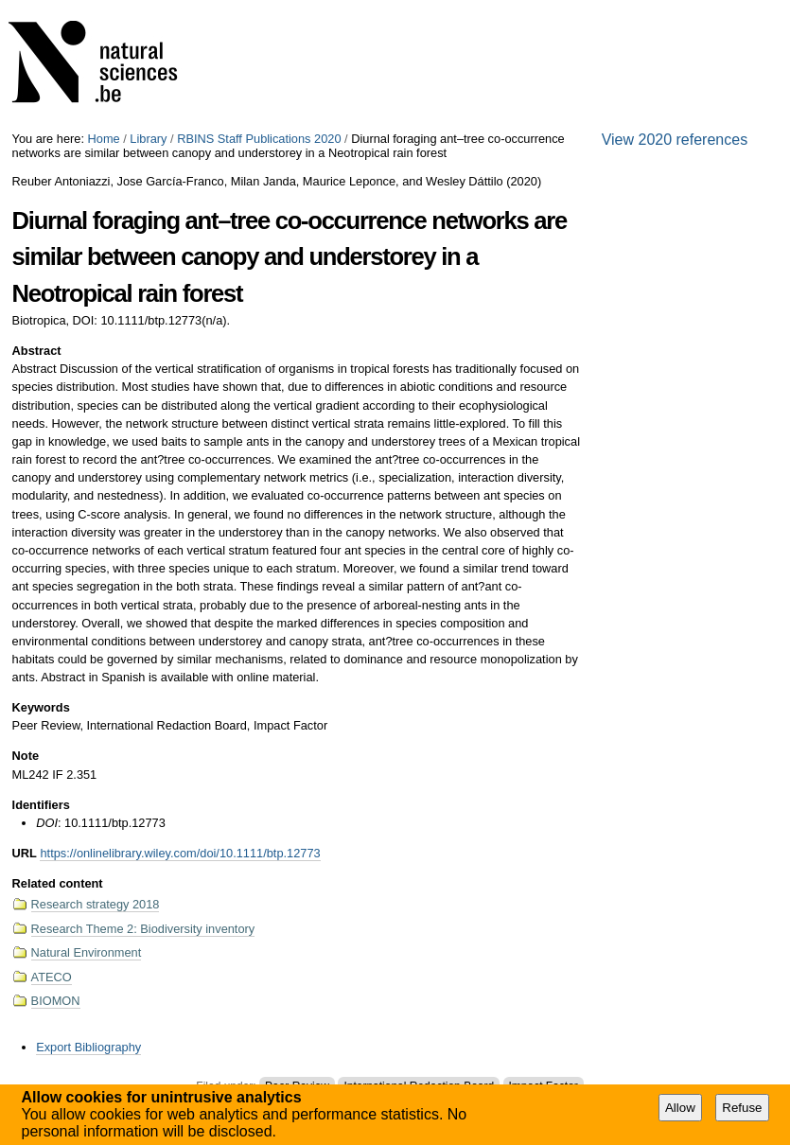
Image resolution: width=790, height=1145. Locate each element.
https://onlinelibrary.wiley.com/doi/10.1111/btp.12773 (180, 853)
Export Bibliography (88, 1047)
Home (104, 139)
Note (25, 756)
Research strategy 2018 (95, 904)
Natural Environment (86, 952)
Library (148, 139)
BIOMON (55, 1001)
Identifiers (41, 805)
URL (24, 853)
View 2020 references (674, 140)
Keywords (41, 707)
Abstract (36, 351)
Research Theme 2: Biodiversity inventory (143, 929)
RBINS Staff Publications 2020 (259, 139)
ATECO (51, 977)
